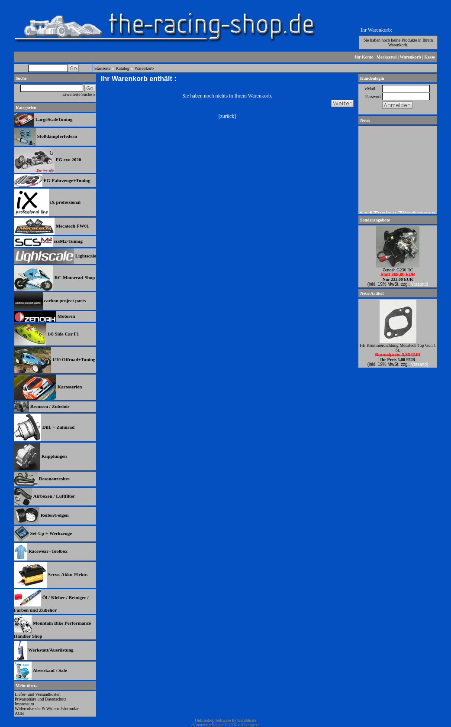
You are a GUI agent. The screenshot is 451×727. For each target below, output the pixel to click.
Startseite (102, 68)
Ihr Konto (364, 57)
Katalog (122, 68)
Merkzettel (387, 57)
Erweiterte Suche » (78, 94)
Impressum (24, 703)
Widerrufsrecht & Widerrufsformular (47, 708)
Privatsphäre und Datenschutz (40, 699)
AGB (19, 713)
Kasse (429, 57)
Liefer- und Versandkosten (38, 694)
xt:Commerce (249, 725)
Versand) (419, 284)
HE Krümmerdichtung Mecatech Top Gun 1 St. (398, 347)
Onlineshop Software (213, 720)
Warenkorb (410, 57)
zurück (227, 116)
